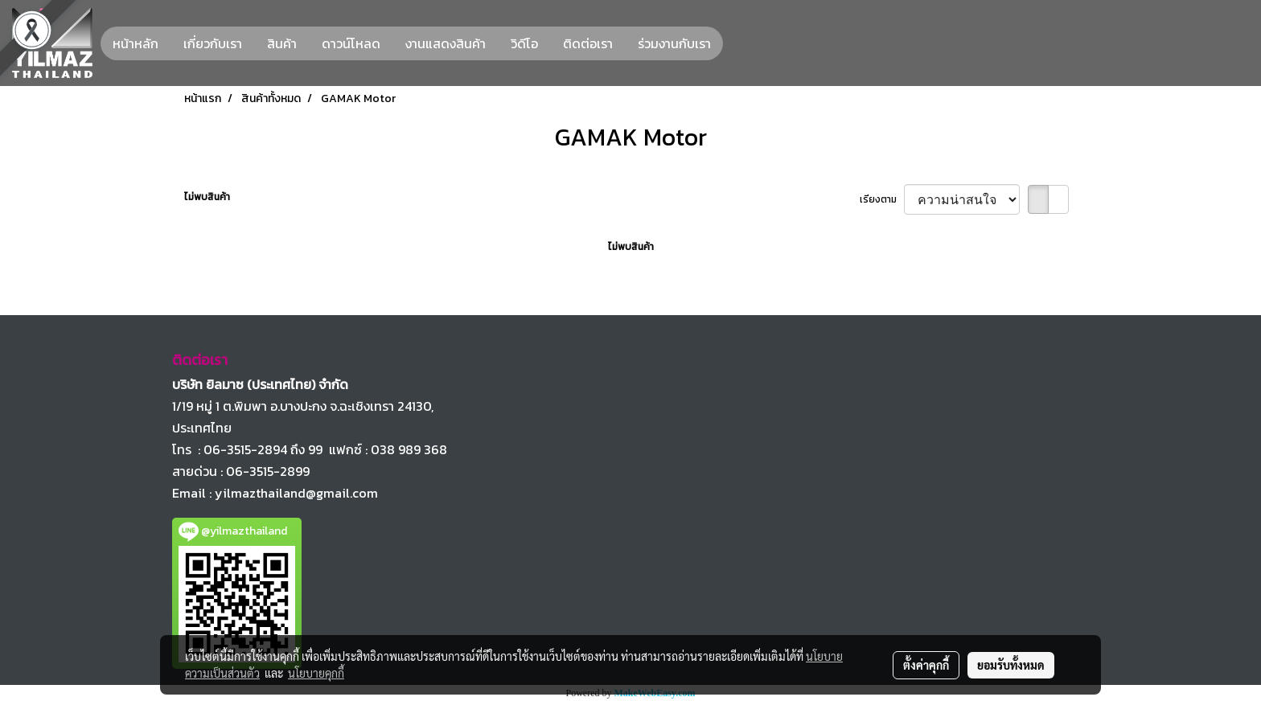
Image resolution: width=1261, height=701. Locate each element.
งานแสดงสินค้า (445, 43)
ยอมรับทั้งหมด (1011, 665)
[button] (737, 43)
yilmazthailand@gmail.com (296, 492)
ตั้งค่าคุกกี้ (926, 665)
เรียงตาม (882, 199)
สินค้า (282, 43)
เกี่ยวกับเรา (212, 43)
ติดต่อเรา (588, 43)
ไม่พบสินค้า (207, 197)
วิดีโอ (524, 43)
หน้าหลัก (135, 43)
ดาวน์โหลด (351, 43)
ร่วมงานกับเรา (674, 43)
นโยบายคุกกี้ (316, 673)
